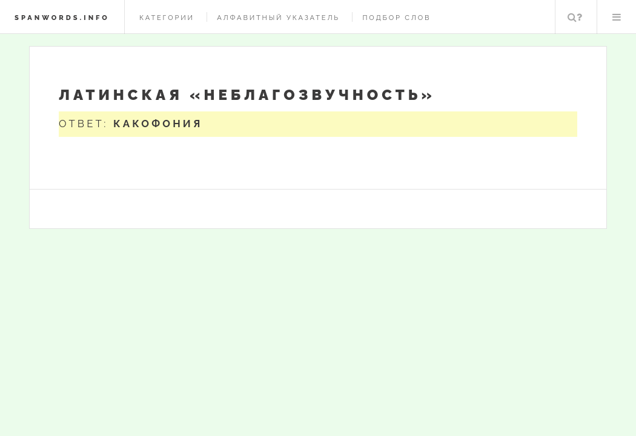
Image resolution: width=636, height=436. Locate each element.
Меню (616, 17)
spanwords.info (62, 17)
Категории (166, 17)
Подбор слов (396, 17)
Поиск (574, 17)
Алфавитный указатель (278, 17)
